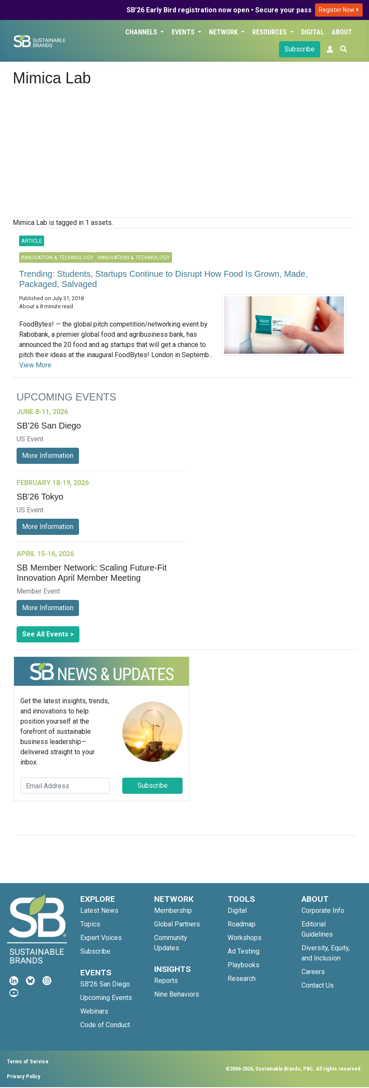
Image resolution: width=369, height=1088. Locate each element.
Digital (312, 32)
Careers (313, 972)
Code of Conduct (105, 1025)
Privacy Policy (23, 1076)
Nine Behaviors (176, 994)
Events (184, 32)
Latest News (99, 910)
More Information (47, 456)
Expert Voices (101, 938)
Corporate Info (322, 910)
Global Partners (177, 924)
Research (242, 978)
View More (35, 365)
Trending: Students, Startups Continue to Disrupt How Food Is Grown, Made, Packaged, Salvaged (163, 279)
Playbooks (243, 965)
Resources (270, 32)
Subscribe (299, 49)
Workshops (245, 938)
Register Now (339, 9)
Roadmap (242, 924)
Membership (173, 910)
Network (224, 32)
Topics (90, 924)
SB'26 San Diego (105, 984)
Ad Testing (243, 951)
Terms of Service (27, 1061)
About (342, 32)
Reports (166, 981)
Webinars (94, 1011)
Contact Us (317, 985)
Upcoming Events (106, 998)
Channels (142, 32)
